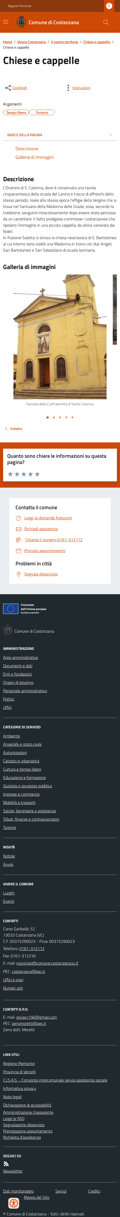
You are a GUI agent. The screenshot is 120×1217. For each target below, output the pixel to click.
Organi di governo (18, 682)
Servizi (60, 1191)
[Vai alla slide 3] (60, 417)
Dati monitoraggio (18, 1191)
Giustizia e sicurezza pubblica (27, 786)
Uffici (7, 707)
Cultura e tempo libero (22, 769)
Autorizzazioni (15, 752)
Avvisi (8, 864)
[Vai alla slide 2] (54, 417)
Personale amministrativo (25, 691)
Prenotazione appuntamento (27, 1131)
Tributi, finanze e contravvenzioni (31, 819)
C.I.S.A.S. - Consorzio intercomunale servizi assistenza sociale (55, 1080)
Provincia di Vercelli (19, 1072)
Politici (8, 699)
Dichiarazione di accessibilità (27, 1105)
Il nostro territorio (64, 41)
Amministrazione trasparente (28, 1112)
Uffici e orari (13, 980)
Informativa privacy (19, 1088)
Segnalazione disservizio (23, 1125)
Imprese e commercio (21, 794)
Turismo (9, 827)
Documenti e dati (17, 666)
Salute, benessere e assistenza (29, 811)
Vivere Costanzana (31, 41)
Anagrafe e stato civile (22, 744)
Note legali (12, 1097)
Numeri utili (13, 988)
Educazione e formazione (24, 777)
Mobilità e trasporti (19, 802)
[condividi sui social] (15, 88)
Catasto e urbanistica (21, 761)
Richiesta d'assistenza (22, 1137)
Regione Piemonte (19, 6)
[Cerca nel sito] (104, 22)
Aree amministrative (20, 657)
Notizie (9, 856)
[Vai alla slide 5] (72, 417)
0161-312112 (31, 948)
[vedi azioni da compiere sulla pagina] (77, 88)
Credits (94, 1191)
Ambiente (11, 736)
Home (7, 41)
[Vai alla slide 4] (66, 417)
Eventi (8, 901)
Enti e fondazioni (17, 674)
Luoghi (8, 893)
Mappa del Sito (36, 1197)
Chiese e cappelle (96, 41)
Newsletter (12, 1171)
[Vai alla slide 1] (48, 417)
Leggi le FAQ (14, 1118)
